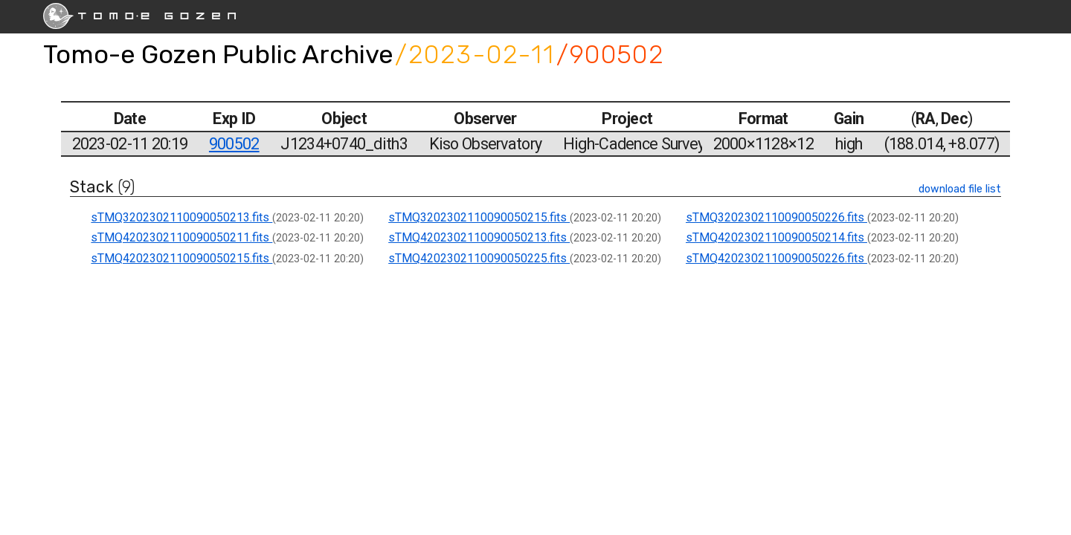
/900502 (610, 54)
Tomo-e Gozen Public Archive (218, 54)
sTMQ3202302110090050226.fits (776, 217)
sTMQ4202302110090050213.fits (479, 237)
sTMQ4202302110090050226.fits (776, 258)
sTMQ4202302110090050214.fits (776, 237)
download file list (960, 189)
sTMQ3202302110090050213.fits (181, 217)
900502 (234, 143)
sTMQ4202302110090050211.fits (181, 237)
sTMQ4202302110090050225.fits (479, 258)
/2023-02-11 (474, 54)
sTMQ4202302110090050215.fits (181, 258)
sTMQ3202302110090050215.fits (479, 217)
